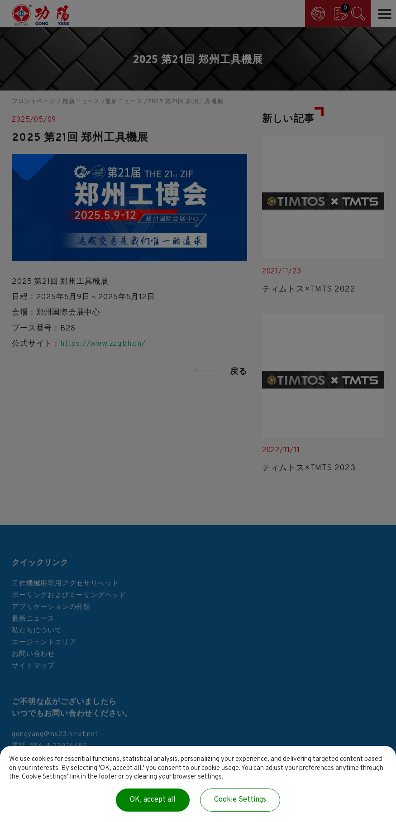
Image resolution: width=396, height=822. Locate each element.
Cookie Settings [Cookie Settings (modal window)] (240, 799)
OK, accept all (153, 799)
